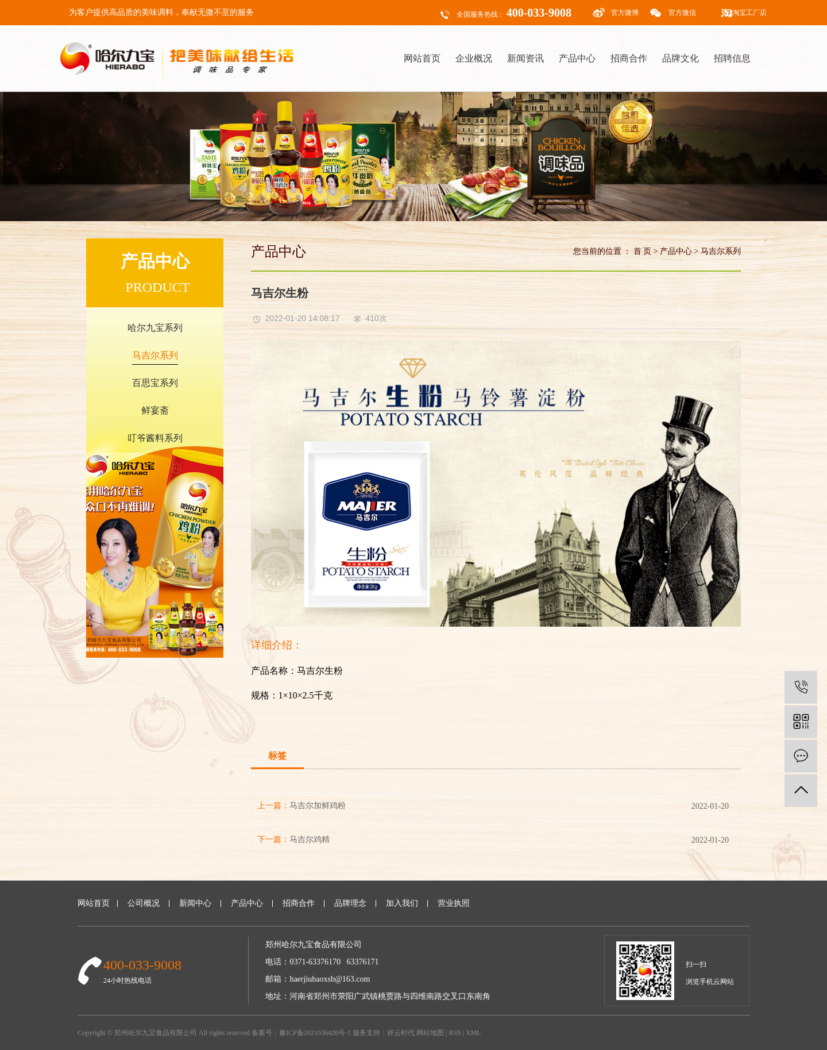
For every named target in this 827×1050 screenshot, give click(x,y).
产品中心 (577, 58)
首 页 (642, 251)
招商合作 (628, 58)
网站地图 (430, 1033)
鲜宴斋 (155, 410)
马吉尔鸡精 (309, 839)
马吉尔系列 (155, 355)
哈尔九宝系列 (155, 328)
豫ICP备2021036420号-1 (315, 1033)
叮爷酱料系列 (155, 438)
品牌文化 (680, 58)
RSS (455, 1033)
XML (473, 1033)
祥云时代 (401, 1033)
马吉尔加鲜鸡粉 (317, 805)
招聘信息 (732, 58)
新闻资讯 (525, 58)
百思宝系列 (155, 383)
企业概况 (473, 58)
